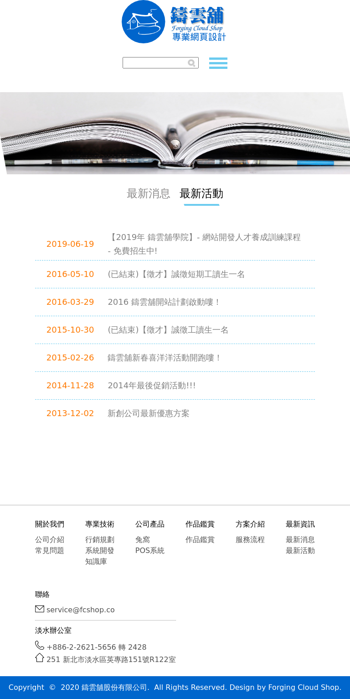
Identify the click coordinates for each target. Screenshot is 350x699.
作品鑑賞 (200, 524)
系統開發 (99, 550)
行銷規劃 (99, 539)
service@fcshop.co (80, 609)
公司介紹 (49, 539)
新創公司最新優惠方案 (149, 413)
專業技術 (99, 524)
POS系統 (150, 550)
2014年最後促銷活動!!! (152, 385)
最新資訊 (300, 524)
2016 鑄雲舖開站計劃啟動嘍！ (164, 302)
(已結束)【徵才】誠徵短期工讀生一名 (176, 274)
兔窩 (142, 539)
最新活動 (201, 193)
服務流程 (250, 539)
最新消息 (148, 193)
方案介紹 (250, 524)
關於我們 (49, 524)
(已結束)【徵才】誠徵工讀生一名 (168, 329)
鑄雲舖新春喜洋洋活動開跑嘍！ (165, 357)
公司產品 (150, 524)
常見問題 (49, 550)
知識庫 (96, 561)
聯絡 (42, 594)
